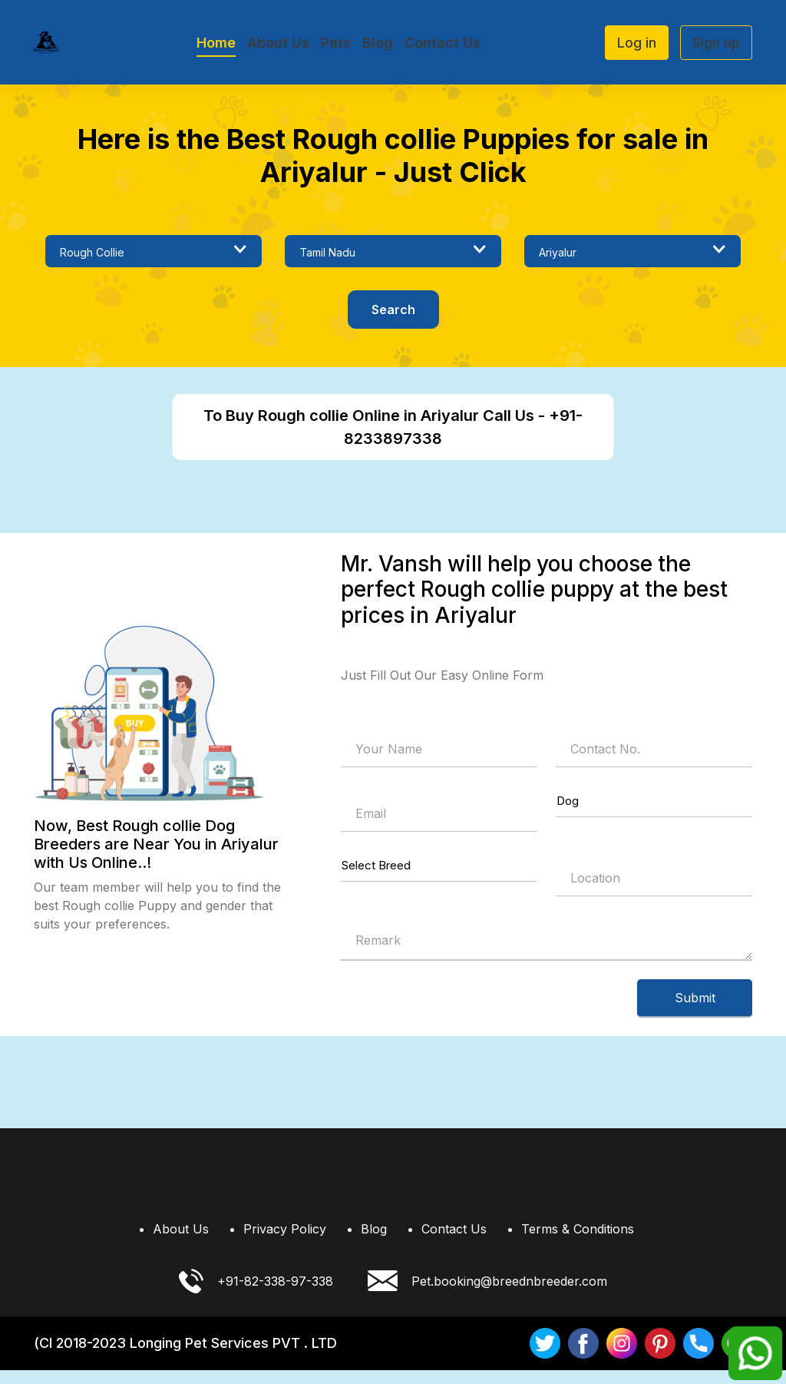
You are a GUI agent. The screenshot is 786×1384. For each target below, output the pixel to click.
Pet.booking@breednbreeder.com (487, 1295)
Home (216, 43)
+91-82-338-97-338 (256, 1295)
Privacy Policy (284, 1242)
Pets (336, 43)
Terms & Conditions (577, 1242)
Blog (377, 43)
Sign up (716, 43)
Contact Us (443, 43)
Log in (636, 43)
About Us (278, 43)
